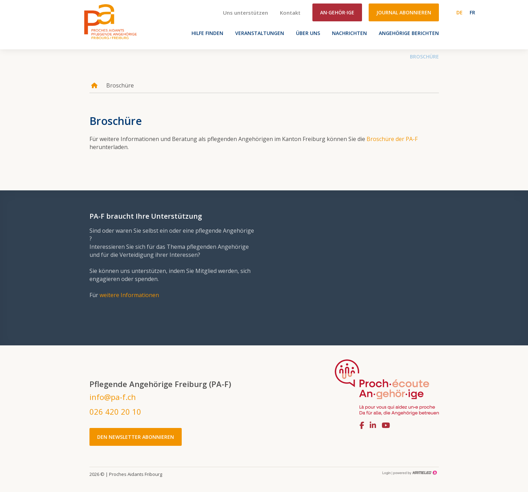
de (459, 12)
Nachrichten (349, 33)
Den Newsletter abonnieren (135, 437)
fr (472, 12)
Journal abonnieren (403, 12)
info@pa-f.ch (112, 397)
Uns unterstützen (245, 12)
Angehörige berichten (409, 33)
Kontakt (290, 12)
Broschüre (424, 56)
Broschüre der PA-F (392, 139)
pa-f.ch (110, 21)
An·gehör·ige (337, 12)
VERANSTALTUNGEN (259, 33)
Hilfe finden (207, 33)
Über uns (308, 33)
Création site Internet (414, 472)
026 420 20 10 (115, 411)
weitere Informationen (129, 295)
